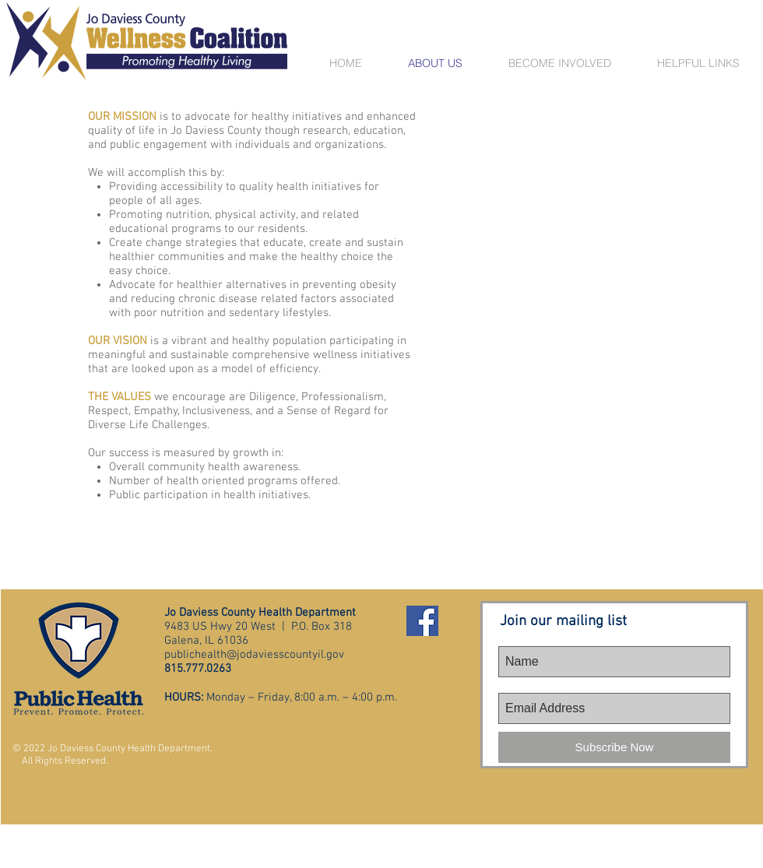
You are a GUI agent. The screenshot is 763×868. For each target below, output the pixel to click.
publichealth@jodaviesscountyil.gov (254, 655)
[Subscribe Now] (614, 747)
